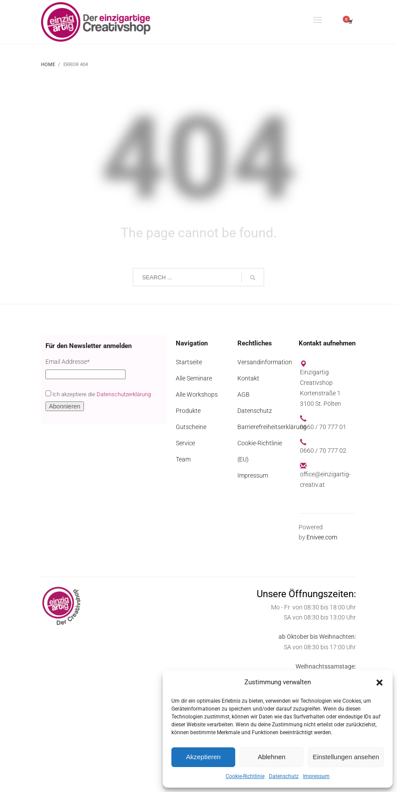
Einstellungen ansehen (346, 756)
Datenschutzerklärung (124, 394)
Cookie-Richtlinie (245, 776)
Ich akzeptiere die (98, 394)
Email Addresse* (67, 361)
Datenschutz (284, 776)
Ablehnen (271, 756)
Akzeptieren (203, 756)
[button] (379, 682)
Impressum (316, 776)
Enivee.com (321, 537)
